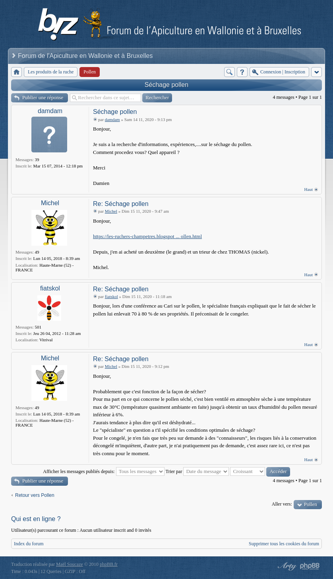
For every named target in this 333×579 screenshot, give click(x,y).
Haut (308, 189)
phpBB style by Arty (286, 566)
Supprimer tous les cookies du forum (284, 543)
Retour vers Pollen (34, 495)
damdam (50, 111)
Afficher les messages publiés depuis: (103, 471)
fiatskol (50, 288)
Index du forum (29, 543)
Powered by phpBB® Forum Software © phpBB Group (310, 566)
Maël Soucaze (69, 564)
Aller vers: (282, 504)
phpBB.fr (109, 564)
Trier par (197, 471)
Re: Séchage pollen (121, 203)
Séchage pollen (166, 84)
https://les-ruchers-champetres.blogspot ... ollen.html (147, 236)
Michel (50, 203)
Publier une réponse (42, 97)
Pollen (310, 504)
